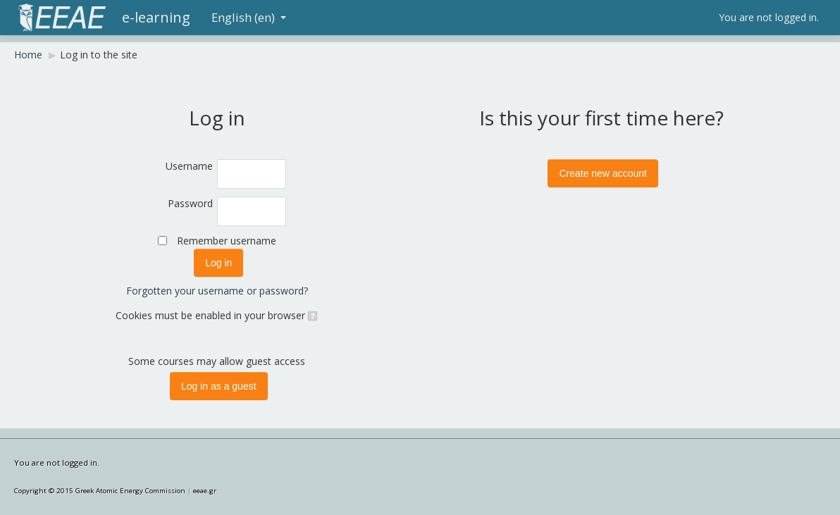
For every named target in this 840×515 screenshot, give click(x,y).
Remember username (226, 240)
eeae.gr (204, 490)
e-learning (156, 17)
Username (189, 166)
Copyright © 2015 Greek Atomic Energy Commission (99, 490)
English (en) (248, 17)
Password (190, 203)
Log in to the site (98, 54)
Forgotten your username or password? (217, 290)
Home (28, 54)
